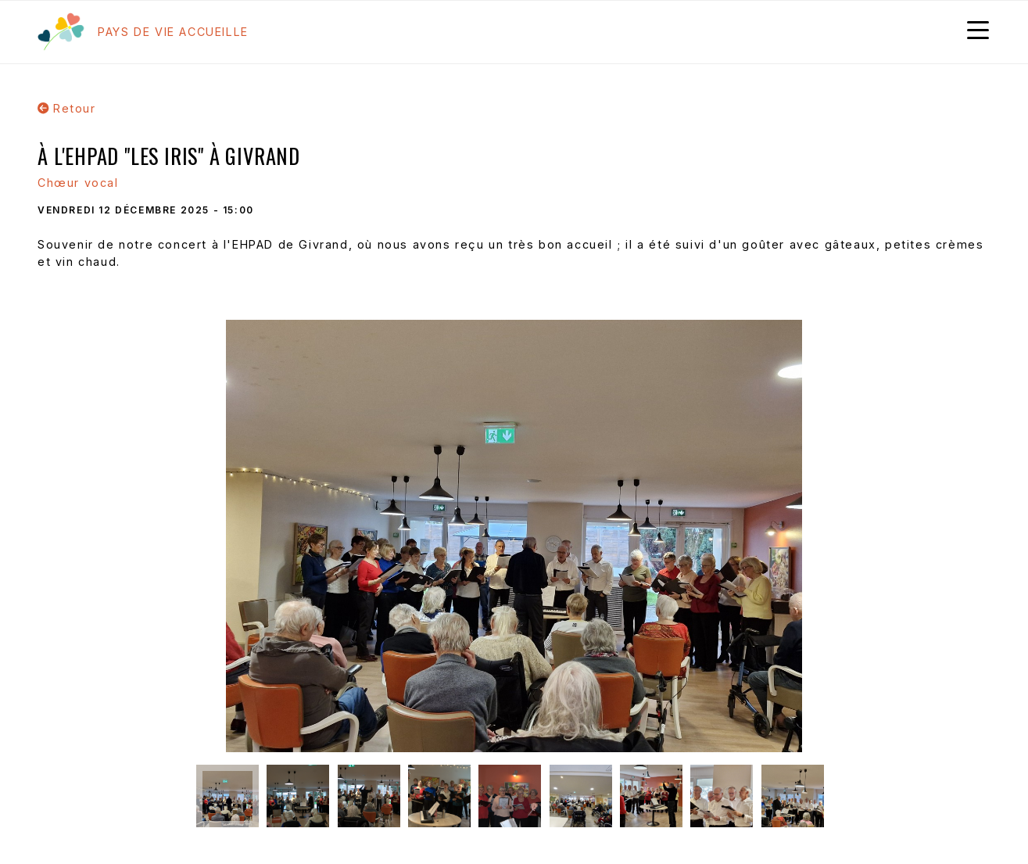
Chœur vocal (78, 182)
